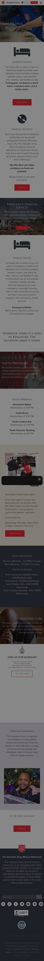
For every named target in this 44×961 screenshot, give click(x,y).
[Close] (39, 479)
